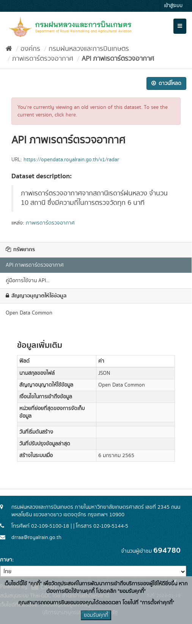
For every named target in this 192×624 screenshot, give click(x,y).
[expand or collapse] (179, 26)
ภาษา (6, 560)
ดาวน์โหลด (166, 83)
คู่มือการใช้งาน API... (27, 280)
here (71, 115)
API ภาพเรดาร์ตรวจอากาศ (118, 59)
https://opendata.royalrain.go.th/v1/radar (71, 159)
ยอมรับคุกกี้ (96, 615)
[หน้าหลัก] (9, 49)
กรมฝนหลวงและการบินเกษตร (89, 49)
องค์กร (30, 49)
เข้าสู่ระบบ (173, 5)
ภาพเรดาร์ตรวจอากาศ (42, 59)
